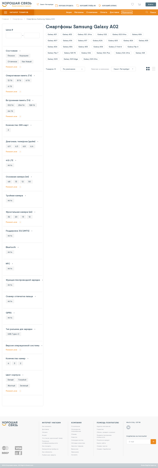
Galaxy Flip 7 (53, 53)
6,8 (24, 146)
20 (16, 217)
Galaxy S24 (86, 53)
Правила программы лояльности (104, 436)
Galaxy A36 (52, 47)
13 (16, 181)
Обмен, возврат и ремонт (106, 432)
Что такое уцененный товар (52, 438)
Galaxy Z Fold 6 (115, 47)
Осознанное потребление (76, 430)
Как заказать (46, 426)
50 (29, 181)
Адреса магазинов (103, 426)
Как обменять (47, 452)
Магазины (79, 12)
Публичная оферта (49, 455)
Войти (150, 4)
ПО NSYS (74, 455)
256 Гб (21, 105)
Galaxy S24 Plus (103, 53)
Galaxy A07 (52, 40)
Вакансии (74, 449)
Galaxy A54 (68, 47)
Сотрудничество (77, 440)
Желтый (11, 385)
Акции (69, 12)
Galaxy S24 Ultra (123, 53)
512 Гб (10, 105)
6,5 (16, 146)
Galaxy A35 (143, 40)
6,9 (9, 146)
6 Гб (28, 80)
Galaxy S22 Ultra (119, 34)
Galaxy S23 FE (70, 53)
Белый (11, 380)
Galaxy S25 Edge (71, 59)
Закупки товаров (77, 446)
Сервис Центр (102, 446)
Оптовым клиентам (78, 443)
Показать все (11, 67)
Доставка (114, 12)
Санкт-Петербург (46, 4)
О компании (91, 12)
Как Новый (27, 61)
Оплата (103, 12)
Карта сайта (101, 443)
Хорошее (24, 55)
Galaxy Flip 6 (133, 47)
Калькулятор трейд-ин (50, 449)
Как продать (46, 446)
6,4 (31, 146)
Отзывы (74, 434)
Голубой (22, 380)
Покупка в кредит (103, 440)
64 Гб (10, 111)
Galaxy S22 (102, 34)
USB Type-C (13, 334)
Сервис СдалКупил (104, 449)
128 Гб (32, 105)
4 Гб (10, 86)
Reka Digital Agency (148, 465)
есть (10, 165)
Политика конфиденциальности (50, 442)
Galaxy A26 (128, 40)
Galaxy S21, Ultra (85, 34)
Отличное (12, 61)
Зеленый (24, 385)
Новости (74, 437)
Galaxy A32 (67, 34)
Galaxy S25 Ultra (90, 59)
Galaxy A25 (113, 40)
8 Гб (19, 80)
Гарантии (100, 429)
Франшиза (127, 12)
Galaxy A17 (82, 40)
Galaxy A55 (83, 47)
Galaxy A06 (137, 34)
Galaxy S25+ (53, 59)
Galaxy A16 (67, 40)
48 (9, 181)
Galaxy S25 (140, 53)
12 (23, 181)
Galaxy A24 (98, 40)
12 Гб (10, 80)
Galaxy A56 (98, 47)
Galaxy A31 (52, 34)
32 (9, 217)
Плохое (11, 55)
